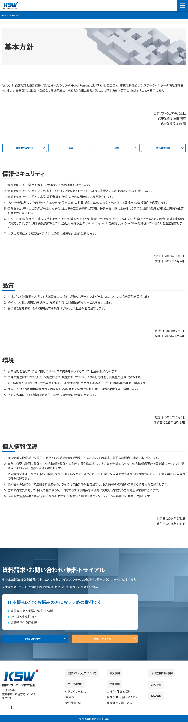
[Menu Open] (182, 5)
